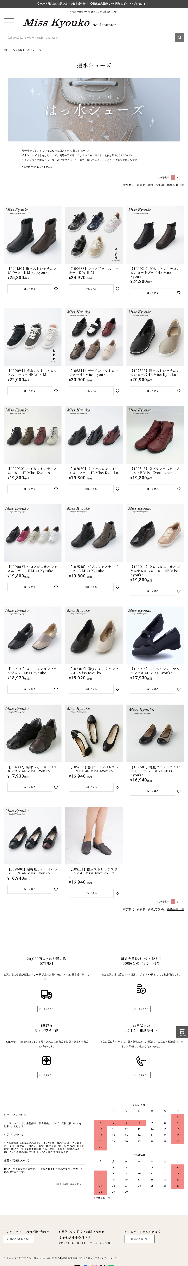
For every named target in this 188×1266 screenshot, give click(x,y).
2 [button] (177, 177)
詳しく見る (30, 289)
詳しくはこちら (46, 1012)
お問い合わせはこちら (18, 1243)
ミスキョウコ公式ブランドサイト (22, 1262)
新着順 (141, 185)
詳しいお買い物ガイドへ (68, 1187)
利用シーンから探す (14, 50)
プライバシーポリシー (107, 1262)
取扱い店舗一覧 (139, 1243)
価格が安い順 (156, 185)
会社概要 (52, 1262)
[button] (182, 177)
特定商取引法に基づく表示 (77, 1262)
